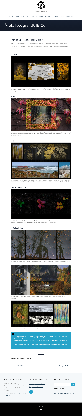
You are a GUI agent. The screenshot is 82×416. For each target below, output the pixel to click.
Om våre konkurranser (45, 16)
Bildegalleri (33, 16)
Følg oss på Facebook (36, 387)
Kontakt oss (69, 16)
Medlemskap (24, 16)
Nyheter (56, 16)
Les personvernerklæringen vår (64, 393)
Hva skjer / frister (14, 16)
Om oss (62, 16)
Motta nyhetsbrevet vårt (37, 384)
